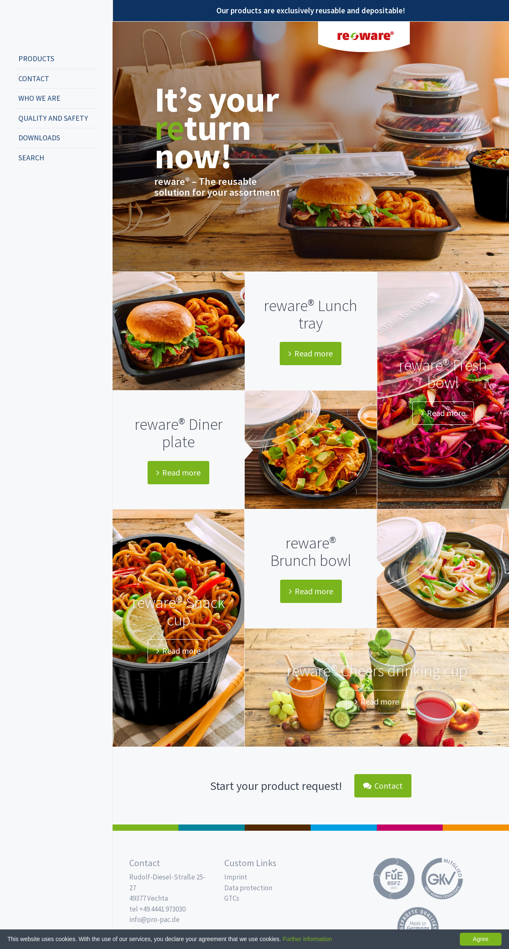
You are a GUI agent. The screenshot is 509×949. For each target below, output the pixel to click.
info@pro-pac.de (154, 919)
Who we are (39, 98)
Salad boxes (145, 827)
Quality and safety (53, 118)
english (36, 185)
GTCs (231, 898)
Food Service (410, 827)
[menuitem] (56, 59)
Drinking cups (343, 827)
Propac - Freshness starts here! (46, 25)
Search (31, 157)
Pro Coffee (278, 827)
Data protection (248, 887)
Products (36, 58)
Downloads (39, 137)
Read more (310, 353)
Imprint (235, 877)
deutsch (23, 185)
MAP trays (211, 827)
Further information (307, 939)
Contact (33, 78)
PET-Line (476, 827)
